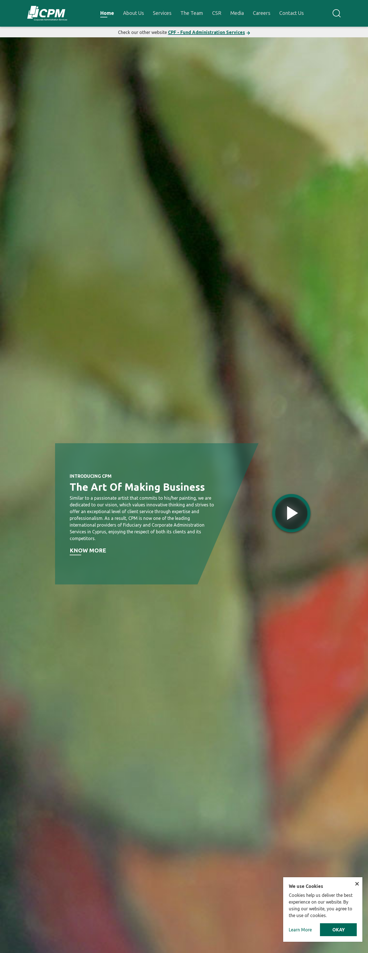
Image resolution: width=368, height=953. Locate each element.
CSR (216, 13)
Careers (261, 13)
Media (237, 13)
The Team (191, 13)
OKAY (338, 929)
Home (107, 13)
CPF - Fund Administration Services (206, 32)
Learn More (300, 929)
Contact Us (291, 13)
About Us (133, 13)
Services (162, 13)
